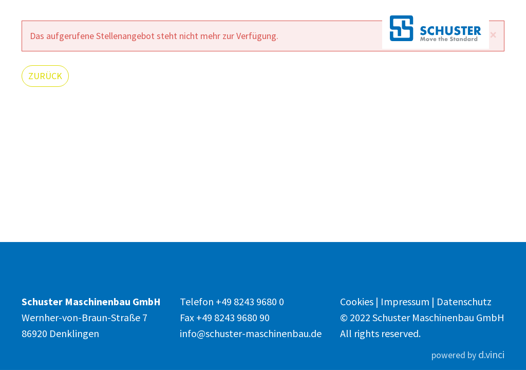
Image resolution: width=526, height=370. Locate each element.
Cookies (357, 301)
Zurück (45, 76)
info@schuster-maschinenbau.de (251, 333)
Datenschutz (464, 301)
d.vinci (491, 354)
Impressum (406, 301)
